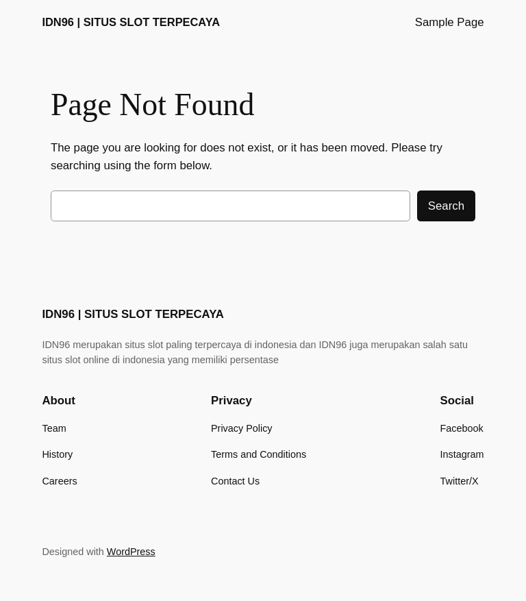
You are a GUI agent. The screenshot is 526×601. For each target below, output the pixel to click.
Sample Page (449, 22)
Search (446, 205)
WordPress (131, 551)
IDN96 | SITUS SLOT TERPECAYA (131, 22)
